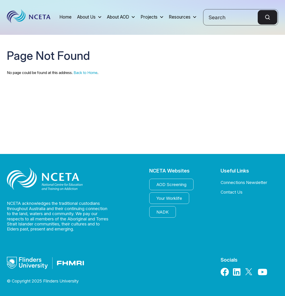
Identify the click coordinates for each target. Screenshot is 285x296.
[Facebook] (225, 273)
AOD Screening (171, 184)
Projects (149, 17)
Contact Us (231, 192)
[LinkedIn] (237, 273)
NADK (162, 211)
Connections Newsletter (244, 182)
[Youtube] (262, 273)
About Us (86, 17)
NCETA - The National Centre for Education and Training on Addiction (28, 17)
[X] (250, 273)
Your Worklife (169, 198)
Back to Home (85, 72)
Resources (180, 17)
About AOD (118, 17)
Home (65, 17)
